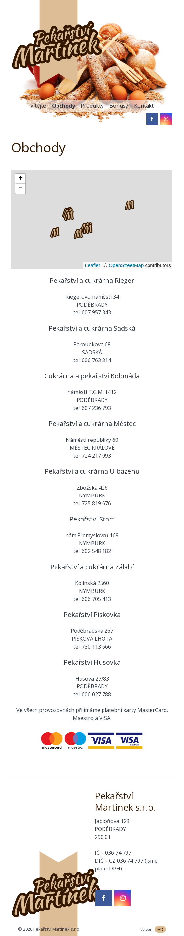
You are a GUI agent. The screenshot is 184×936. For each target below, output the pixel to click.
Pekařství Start (92, 519)
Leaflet (92, 265)
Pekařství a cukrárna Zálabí (92, 566)
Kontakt (144, 105)
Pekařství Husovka (92, 662)
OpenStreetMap (126, 265)
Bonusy (118, 105)
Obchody (63, 105)
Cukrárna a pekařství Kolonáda (92, 375)
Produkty (92, 105)
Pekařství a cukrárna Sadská (92, 328)
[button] (87, 229)
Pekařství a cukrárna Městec (92, 423)
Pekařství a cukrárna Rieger (92, 280)
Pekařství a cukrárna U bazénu (92, 471)
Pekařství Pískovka (92, 614)
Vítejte (38, 105)
